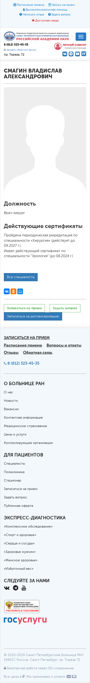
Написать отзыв (33, 14)
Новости (11, 400)
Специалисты (14, 463)
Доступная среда (47, 20)
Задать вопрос (61, 14)
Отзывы (11, 352)
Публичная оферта (18, 506)
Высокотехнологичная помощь (46, 9)
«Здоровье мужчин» (20, 552)
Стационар (12, 480)
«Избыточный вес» (18, 568)
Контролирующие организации (28, 443)
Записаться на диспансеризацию (33, 316)
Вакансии (11, 409)
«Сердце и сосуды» (19, 543)
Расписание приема (30, 5)
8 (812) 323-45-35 (23, 363)
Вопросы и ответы (64, 345)
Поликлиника (14, 472)
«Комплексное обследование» (28, 526)
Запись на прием (63, 5)
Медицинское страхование (25, 426)
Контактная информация (23, 417)
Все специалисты (21, 277)
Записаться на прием (24, 308)
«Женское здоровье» (20, 560)
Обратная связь (37, 352)
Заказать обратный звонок (21, 50)
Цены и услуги (15, 434)
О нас (8, 392)
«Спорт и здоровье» (20, 535)
